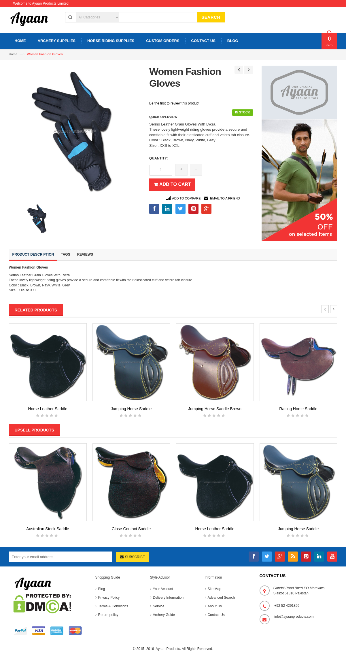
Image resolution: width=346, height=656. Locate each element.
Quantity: (158, 158)
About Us (215, 606)
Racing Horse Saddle (298, 408)
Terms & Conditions (113, 606)
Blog (101, 589)
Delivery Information (168, 598)
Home (13, 54)
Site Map (214, 589)
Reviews (85, 254)
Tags (65, 254)
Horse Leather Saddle (47, 408)
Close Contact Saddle (131, 528)
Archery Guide (164, 615)
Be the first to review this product (174, 103)
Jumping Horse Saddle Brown (214, 408)
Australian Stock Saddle (47, 528)
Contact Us (216, 615)
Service (159, 606)
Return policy (108, 615)
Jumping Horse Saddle (131, 408)
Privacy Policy (109, 598)
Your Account (163, 589)
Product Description (33, 254)
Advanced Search (221, 598)
